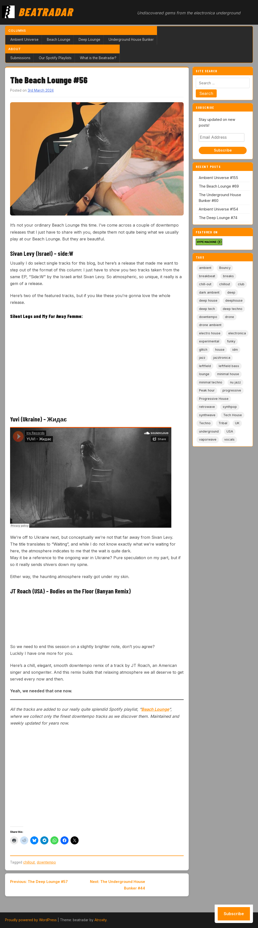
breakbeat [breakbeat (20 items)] (207, 276)
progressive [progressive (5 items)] (231, 390)
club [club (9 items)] (241, 284)
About (14, 49)
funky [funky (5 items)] (231, 341)
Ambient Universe (24, 40)
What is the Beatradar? (98, 58)
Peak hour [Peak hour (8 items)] (207, 390)
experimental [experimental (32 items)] (209, 341)
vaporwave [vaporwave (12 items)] (207, 439)
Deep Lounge (89, 40)
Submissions (20, 58)
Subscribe (223, 150)
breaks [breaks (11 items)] (228, 276)
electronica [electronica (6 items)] (237, 333)
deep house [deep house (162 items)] (208, 300)
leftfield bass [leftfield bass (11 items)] (229, 366)
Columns (17, 30)
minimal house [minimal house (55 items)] (228, 374)
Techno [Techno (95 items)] (205, 423)
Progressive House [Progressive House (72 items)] (214, 399)
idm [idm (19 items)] (235, 349)
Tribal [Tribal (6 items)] (222, 423)
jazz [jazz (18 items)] (202, 358)
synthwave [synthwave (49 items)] (207, 415)
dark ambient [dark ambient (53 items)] (209, 292)
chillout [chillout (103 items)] (224, 284)
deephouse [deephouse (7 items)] (234, 300)
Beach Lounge (58, 40)
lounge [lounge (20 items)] (204, 374)
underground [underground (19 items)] (209, 431)
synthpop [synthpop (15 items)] (230, 407)
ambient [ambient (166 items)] (205, 268)
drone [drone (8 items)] (229, 317)
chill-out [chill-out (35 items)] (205, 284)
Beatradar (45, 11)
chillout (29, 862)
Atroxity (100, 920)
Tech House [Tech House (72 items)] (232, 415)
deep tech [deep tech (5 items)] (207, 309)
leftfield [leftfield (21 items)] (205, 366)
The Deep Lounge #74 (218, 218)
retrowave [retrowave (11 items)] (207, 407)
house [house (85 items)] (219, 349)
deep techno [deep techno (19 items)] (232, 309)
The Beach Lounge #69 (219, 186)
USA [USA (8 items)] (230, 431)
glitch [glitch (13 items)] (203, 349)
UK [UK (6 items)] (237, 423)
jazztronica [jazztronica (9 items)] (221, 358)
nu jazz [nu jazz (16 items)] (235, 382)
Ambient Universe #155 (218, 177)
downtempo (46, 862)
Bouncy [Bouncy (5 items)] (225, 268)
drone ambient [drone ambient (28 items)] (210, 325)
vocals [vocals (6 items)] (229, 439)
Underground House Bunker (131, 40)
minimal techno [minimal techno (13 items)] (210, 382)
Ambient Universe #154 (218, 209)
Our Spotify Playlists (55, 58)
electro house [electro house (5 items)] (209, 333)
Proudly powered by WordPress (31, 920)
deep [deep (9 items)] (231, 292)
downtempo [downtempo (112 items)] (208, 317)
